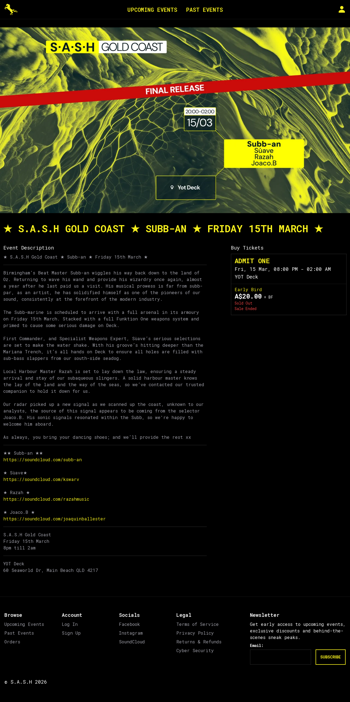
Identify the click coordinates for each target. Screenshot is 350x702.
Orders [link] (12, 641)
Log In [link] (70, 624)
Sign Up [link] (71, 633)
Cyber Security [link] (195, 650)
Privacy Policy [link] (195, 633)
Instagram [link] (131, 633)
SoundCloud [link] (132, 641)
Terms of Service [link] (197, 624)
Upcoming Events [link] (24, 624)
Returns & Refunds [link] (198, 641)
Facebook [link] (129, 624)
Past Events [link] (19, 633)
